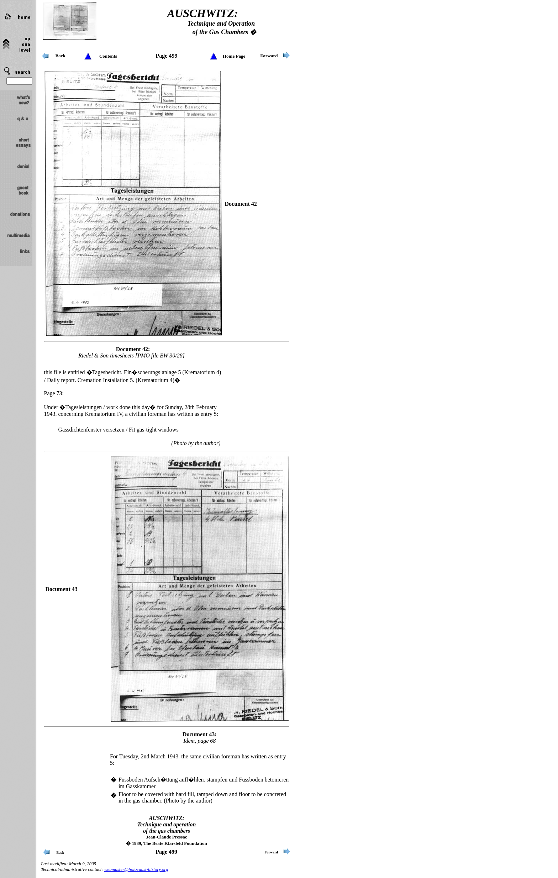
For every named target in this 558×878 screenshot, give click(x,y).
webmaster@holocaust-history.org (136, 869)
